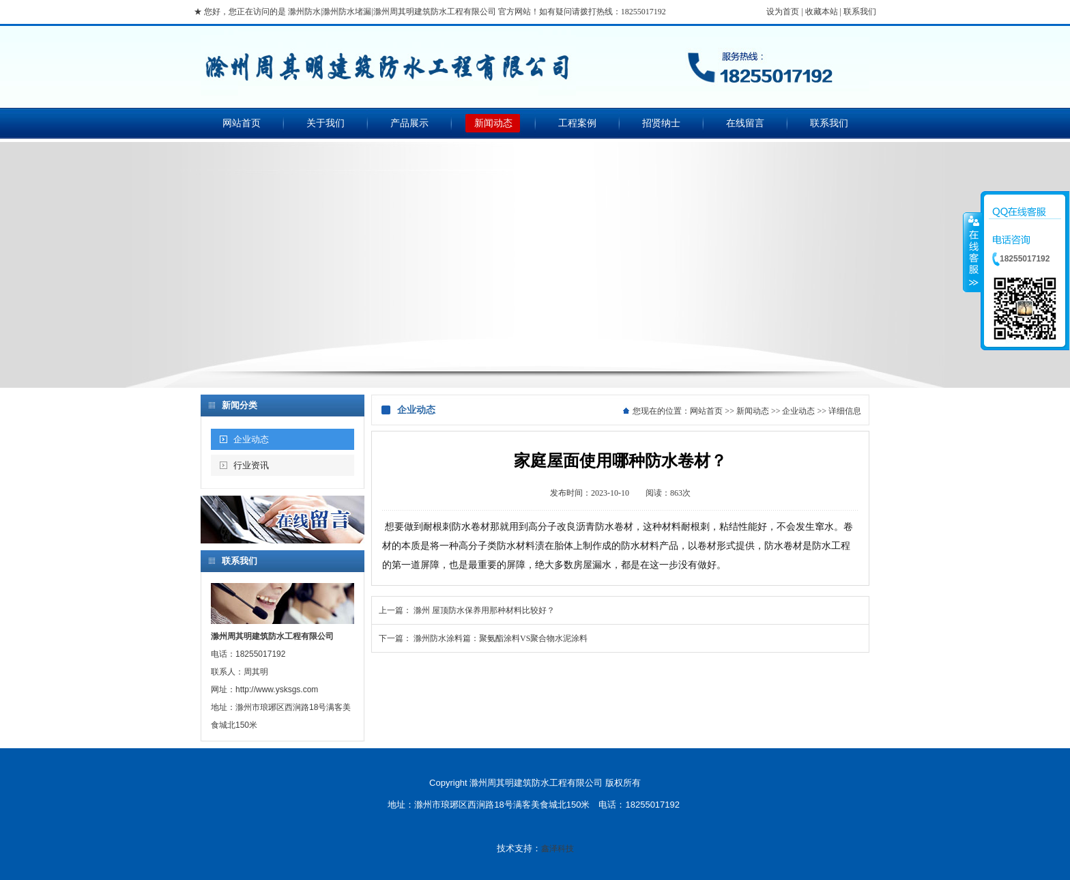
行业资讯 (251, 465)
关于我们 (325, 123)
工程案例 (577, 123)
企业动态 (251, 439)
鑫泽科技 (557, 848)
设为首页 (782, 11)
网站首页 (241, 123)
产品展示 (409, 123)
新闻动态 (493, 123)
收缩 (972, 252)
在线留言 (745, 123)
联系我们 (859, 11)
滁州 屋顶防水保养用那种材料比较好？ (484, 610)
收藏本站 (821, 11)
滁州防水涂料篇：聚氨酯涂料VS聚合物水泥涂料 (501, 638)
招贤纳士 (661, 123)
